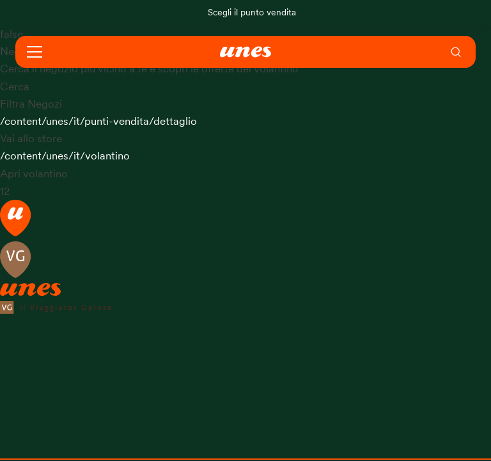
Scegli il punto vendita (252, 12)
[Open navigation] (34, 52)
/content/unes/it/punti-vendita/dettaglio (98, 121)
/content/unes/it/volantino (65, 156)
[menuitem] (456, 52)
